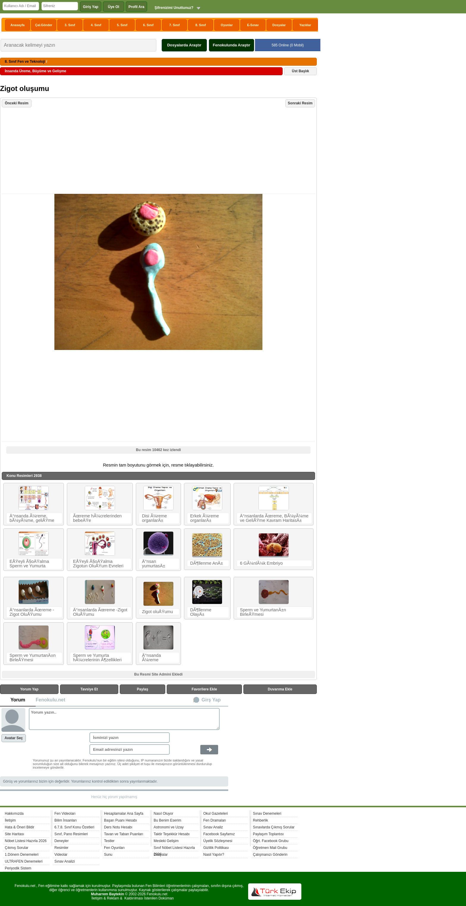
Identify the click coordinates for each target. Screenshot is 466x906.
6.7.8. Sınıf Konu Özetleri (74, 827)
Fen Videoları (64, 813)
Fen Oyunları (114, 848)
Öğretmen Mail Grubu (270, 848)
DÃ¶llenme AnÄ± (206, 563)
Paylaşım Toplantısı (268, 834)
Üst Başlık (300, 71)
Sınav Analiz (213, 827)
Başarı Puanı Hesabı (120, 820)
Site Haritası (14, 834)
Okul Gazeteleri (215, 813)
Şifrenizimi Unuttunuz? (174, 8)
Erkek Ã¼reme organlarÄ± (204, 518)
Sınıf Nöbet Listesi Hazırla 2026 (174, 848)
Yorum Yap (29, 689)
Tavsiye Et (89, 689)
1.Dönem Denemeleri (21, 854)
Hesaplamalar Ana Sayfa (123, 813)
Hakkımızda (14, 813)
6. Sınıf (148, 25)
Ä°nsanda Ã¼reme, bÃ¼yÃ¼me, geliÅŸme (32, 518)
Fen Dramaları (214, 820)
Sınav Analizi (64, 861)
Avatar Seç (13, 738)
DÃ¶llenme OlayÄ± (200, 612)
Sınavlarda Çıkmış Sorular (274, 827)
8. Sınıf (201, 25)
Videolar (60, 854)
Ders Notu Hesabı (118, 827)
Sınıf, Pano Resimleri (71, 834)
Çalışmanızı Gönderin (270, 854)
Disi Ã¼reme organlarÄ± (154, 518)
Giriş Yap (90, 7)
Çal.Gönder (43, 25)
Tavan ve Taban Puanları (123, 834)
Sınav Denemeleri (267, 813)
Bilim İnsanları (65, 820)
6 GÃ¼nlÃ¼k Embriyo (261, 563)
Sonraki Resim (300, 103)
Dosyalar (279, 25)
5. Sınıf (122, 25)
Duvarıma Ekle (280, 689)
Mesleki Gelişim (166, 841)
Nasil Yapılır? (213, 854)
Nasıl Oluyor (163, 813)
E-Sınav (253, 25)
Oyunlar (227, 25)
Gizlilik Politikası (216, 848)
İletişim (10, 820)
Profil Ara (136, 7)
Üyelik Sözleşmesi (217, 841)
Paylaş (142, 689)
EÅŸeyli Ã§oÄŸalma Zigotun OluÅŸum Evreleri (98, 563)
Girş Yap (211, 699)
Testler (109, 841)
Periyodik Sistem (18, 868)
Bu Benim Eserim (167, 820)
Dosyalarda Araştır (184, 45)
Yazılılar (305, 25)
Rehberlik (260, 820)
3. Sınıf (70, 25)
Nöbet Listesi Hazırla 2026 (26, 841)
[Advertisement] (159, 151)
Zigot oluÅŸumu (157, 611)
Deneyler (61, 841)
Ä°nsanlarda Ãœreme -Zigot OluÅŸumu (32, 612)
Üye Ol (113, 7)
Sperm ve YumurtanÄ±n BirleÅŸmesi (263, 612)
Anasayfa (17, 25)
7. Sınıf (174, 25)
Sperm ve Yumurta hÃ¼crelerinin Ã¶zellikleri (97, 657)
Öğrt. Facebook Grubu (270, 841)
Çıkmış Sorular (16, 848)
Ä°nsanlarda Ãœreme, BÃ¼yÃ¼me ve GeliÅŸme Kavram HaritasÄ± (274, 518)
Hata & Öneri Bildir (19, 827)
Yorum (17, 699)
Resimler (61, 848)
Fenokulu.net (50, 699)
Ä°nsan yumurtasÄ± (153, 563)
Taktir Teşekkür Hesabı (172, 834)
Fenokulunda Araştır (231, 45)
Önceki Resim (16, 103)
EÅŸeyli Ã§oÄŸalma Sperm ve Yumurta (29, 563)
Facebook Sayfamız (219, 834)
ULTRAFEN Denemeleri (23, 861)
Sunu (108, 854)
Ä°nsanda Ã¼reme (151, 657)
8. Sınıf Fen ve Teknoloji (25, 61)
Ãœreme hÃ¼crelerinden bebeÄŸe (97, 518)
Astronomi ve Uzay (169, 827)
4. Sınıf (96, 25)
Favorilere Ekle (204, 689)
